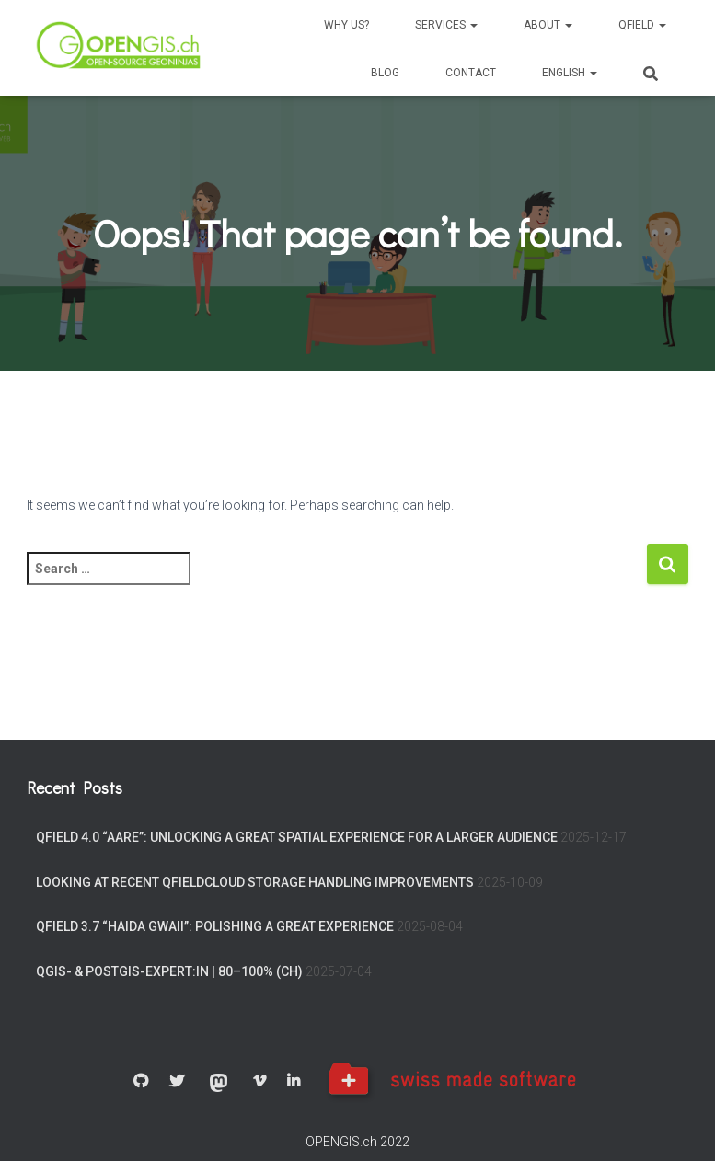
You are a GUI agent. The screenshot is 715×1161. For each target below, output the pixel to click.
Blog (385, 72)
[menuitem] (569, 72)
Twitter (176, 1082)
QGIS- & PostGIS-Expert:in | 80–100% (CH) (169, 971)
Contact (470, 72)
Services (446, 24)
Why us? (346, 24)
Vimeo (259, 1082)
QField (642, 24)
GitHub (140, 1082)
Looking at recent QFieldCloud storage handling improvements (255, 882)
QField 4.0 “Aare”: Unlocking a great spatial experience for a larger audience (297, 837)
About (548, 24)
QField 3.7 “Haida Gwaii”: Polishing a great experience (215, 926)
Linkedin (293, 1082)
